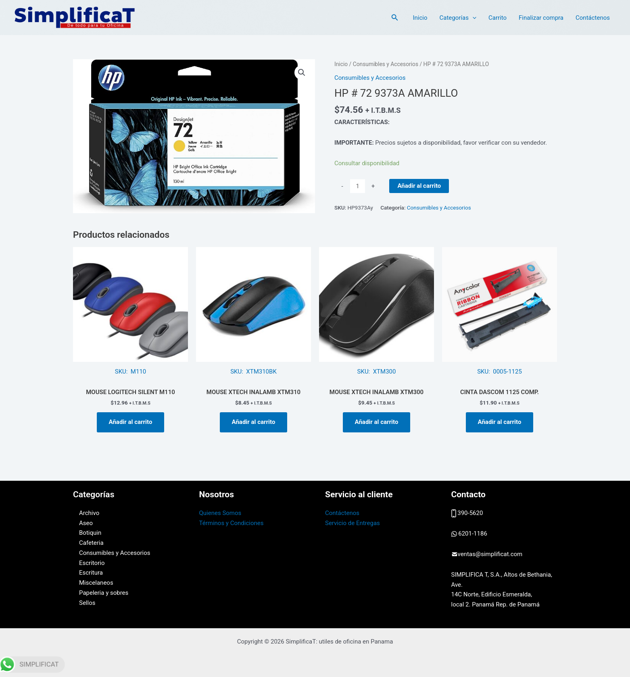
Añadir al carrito (419, 185)
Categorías (457, 18)
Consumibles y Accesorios (385, 64)
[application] (472, 18)
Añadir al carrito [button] (130, 422)
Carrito (497, 17)
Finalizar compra (541, 17)
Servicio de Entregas (352, 523)
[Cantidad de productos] (357, 186)
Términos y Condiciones (231, 523)
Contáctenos (593, 17)
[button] (394, 17)
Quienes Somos (220, 513)
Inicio (420, 17)
